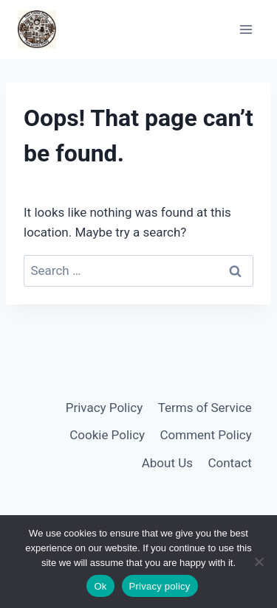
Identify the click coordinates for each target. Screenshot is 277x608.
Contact (229, 462)
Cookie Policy (107, 434)
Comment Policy (206, 434)
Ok (100, 586)
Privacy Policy (104, 407)
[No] (258, 561)
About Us (167, 462)
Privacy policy (160, 586)
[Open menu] (245, 29)
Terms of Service (205, 407)
